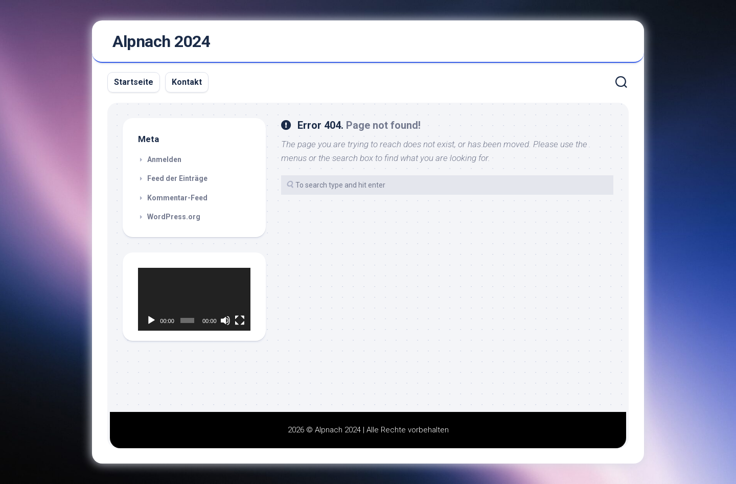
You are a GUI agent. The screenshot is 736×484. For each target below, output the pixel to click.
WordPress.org (173, 217)
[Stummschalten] (225, 320)
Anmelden (164, 159)
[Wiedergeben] (151, 320)
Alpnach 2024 (161, 41)
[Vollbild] (240, 320)
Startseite (133, 82)
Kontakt (187, 82)
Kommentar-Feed (177, 198)
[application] (194, 299)
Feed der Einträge (177, 178)
